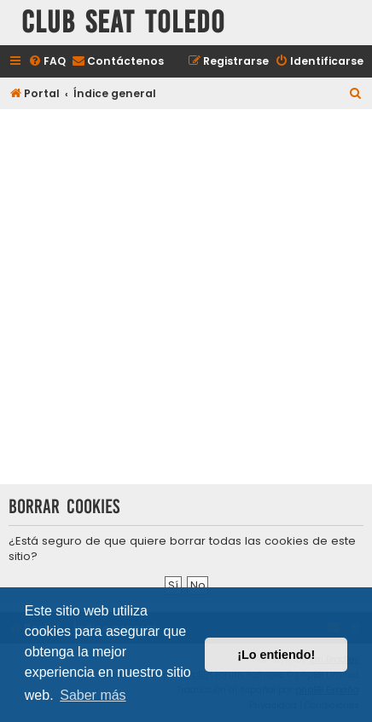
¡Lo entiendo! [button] (276, 654)
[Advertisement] (186, 298)
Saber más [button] (92, 695)
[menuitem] (47, 61)
